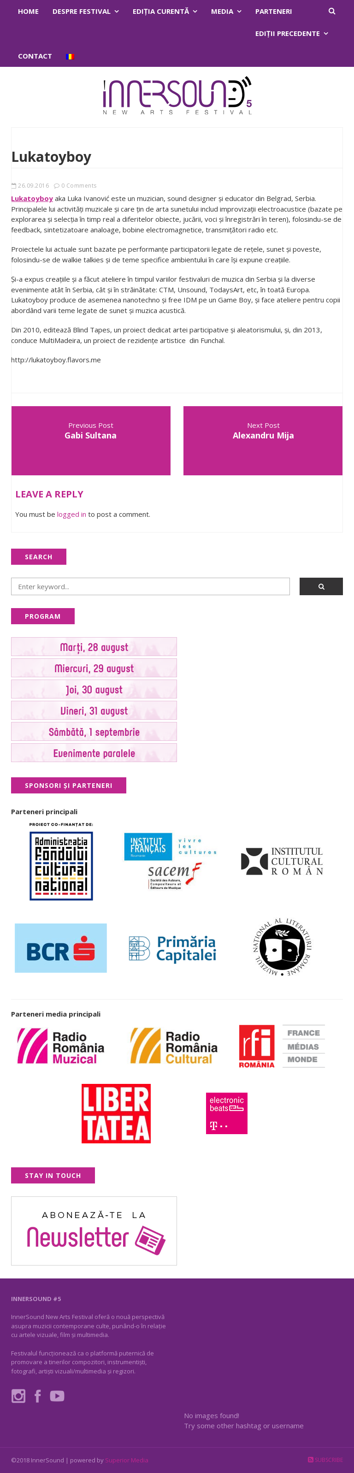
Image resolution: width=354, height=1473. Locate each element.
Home (28, 11)
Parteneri (273, 11)
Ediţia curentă (161, 11)
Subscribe (325, 1460)
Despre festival (82, 11)
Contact (35, 55)
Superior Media (126, 1460)
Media (222, 11)
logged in (71, 514)
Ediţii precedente (287, 33)
